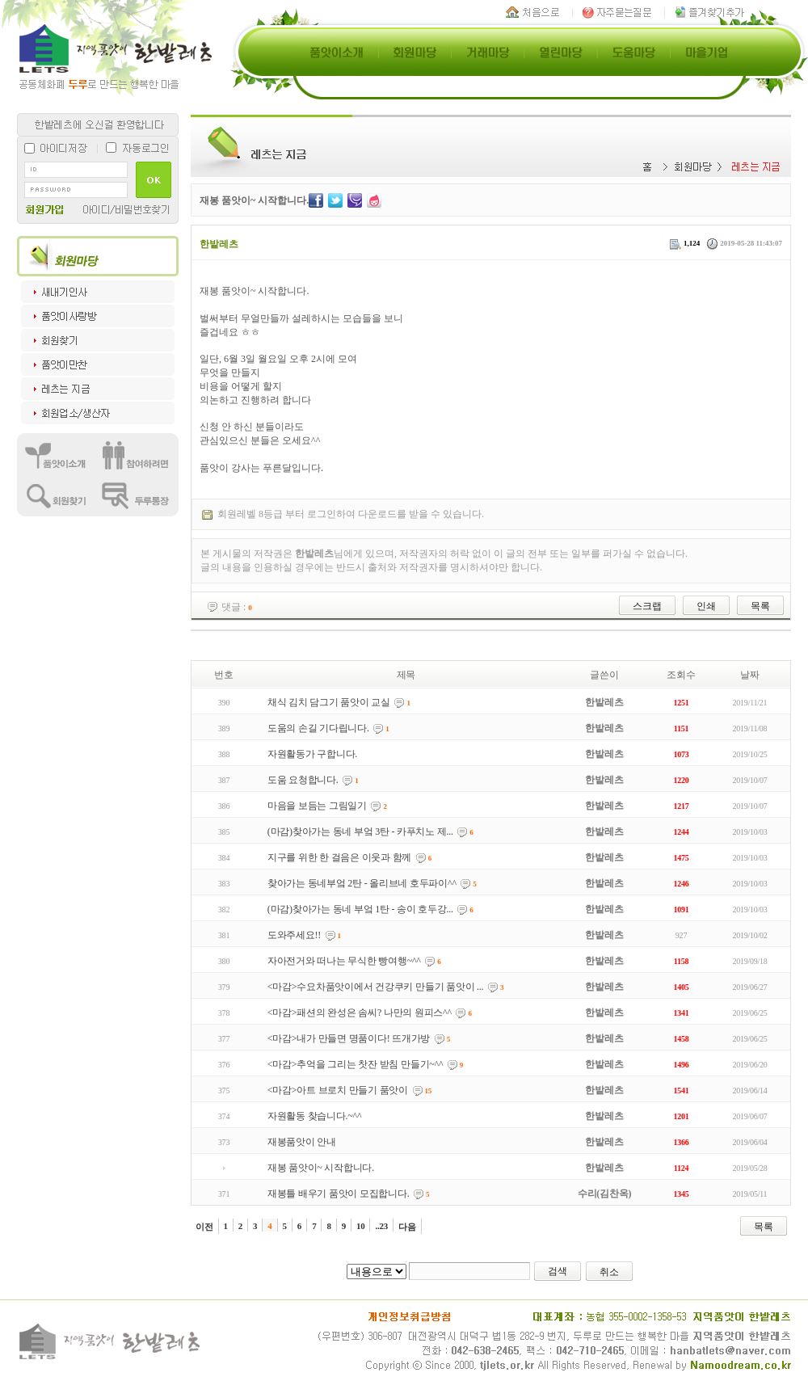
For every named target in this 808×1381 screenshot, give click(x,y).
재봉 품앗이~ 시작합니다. (320, 1167)
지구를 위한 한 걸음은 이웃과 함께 (339, 857)
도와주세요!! (294, 935)
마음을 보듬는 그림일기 (317, 805)
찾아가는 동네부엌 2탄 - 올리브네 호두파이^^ (362, 883)
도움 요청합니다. (303, 779)
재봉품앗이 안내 (301, 1141)
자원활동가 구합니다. (312, 754)
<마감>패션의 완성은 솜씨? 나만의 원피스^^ (359, 1012)
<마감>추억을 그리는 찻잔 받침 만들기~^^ (355, 1064)
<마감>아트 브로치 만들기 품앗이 (337, 1090)
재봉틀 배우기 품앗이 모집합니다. (338, 1193)
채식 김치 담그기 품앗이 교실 (328, 702)
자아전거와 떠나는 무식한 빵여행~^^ (344, 960)
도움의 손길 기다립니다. (318, 728)
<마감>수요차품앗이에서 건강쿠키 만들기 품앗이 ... (375, 986)
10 (360, 1226)
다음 (407, 1227)
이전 (204, 1227)
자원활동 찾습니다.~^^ (314, 1116)
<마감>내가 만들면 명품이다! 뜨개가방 (349, 1038)
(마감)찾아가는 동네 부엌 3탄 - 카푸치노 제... (360, 831)
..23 (381, 1226)
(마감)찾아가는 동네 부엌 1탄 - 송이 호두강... (360, 909)
